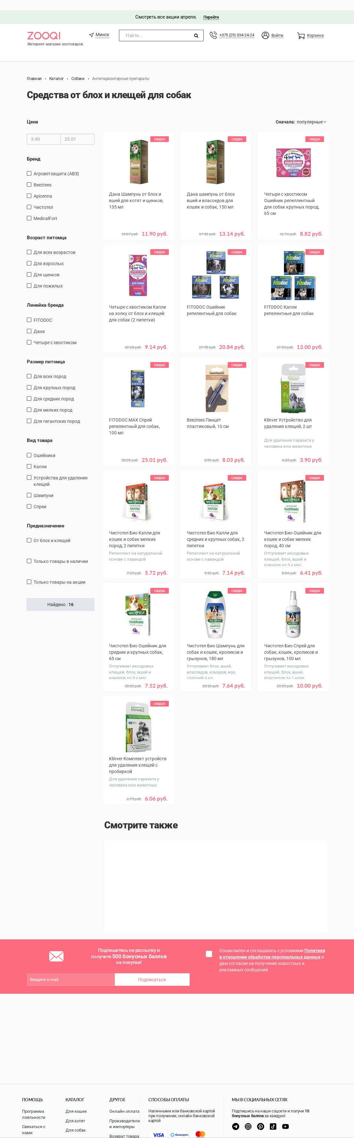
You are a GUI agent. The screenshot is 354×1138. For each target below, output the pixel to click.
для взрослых (49, 253)
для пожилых (48, 276)
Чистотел (43, 197)
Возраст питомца (47, 227)
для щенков (46, 264)
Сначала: (285, 112)
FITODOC (43, 309)
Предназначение (45, 515)
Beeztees (42, 174)
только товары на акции (59, 572)
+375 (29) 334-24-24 (236, 24)
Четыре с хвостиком (55, 332)
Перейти (210, 6)
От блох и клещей (52, 530)
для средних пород (54, 388)
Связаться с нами (33, 1129)
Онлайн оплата (124, 1111)
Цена (32, 112)
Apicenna (43, 185)
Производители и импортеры (124, 1123)
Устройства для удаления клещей (61, 471)
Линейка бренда (45, 295)
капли (40, 456)
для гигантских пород (57, 411)
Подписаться (152, 954)
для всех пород (50, 366)
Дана (39, 321)
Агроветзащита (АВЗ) (56, 163)
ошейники (44, 445)
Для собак (76, 1130)
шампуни (43, 485)
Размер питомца (46, 351)
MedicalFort (45, 208)
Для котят (75, 1120)
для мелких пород (53, 400)
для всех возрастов (54, 242)
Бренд (33, 149)
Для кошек (76, 1111)
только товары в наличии (61, 551)
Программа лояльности (33, 1114)
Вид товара (39, 430)
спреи (40, 496)
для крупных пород (54, 377)
